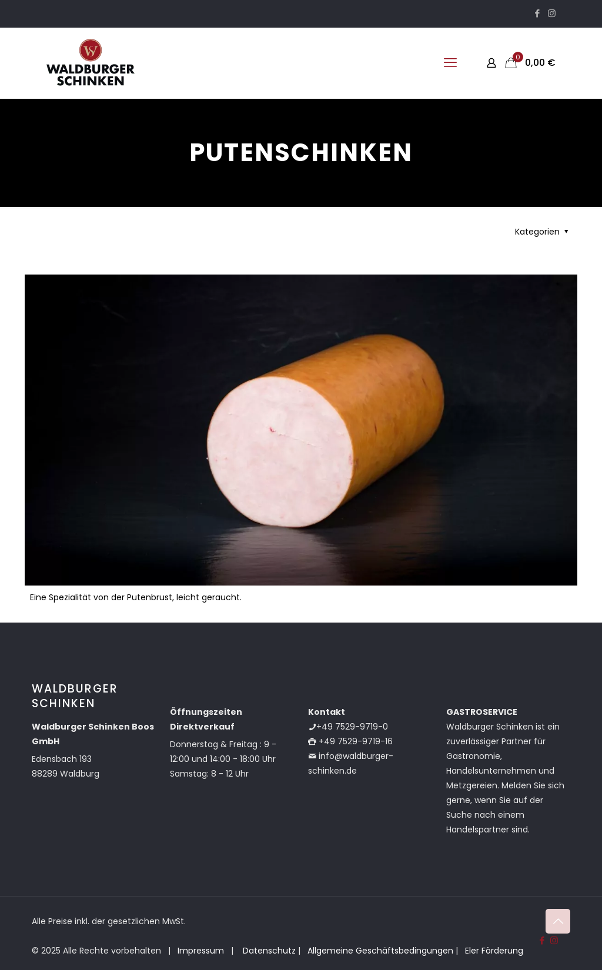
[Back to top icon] (558, 921)
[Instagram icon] (551, 13)
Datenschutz (268, 950)
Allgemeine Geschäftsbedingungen (380, 950)
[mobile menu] (450, 63)
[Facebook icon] (537, 13)
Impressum (201, 950)
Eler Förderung (494, 950)
